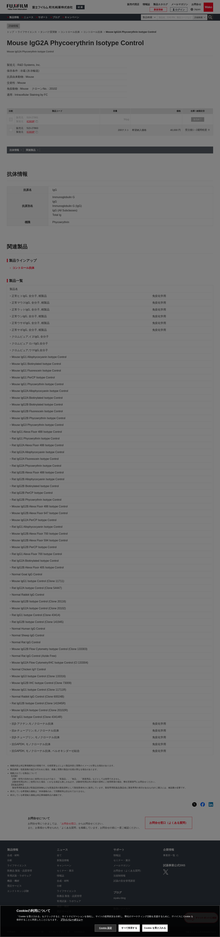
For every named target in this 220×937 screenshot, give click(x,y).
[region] (110, 921)
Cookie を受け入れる (155, 928)
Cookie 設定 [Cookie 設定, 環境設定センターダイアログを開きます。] (105, 928)
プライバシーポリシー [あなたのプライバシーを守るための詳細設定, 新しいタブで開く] (71, 919)
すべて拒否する (129, 928)
